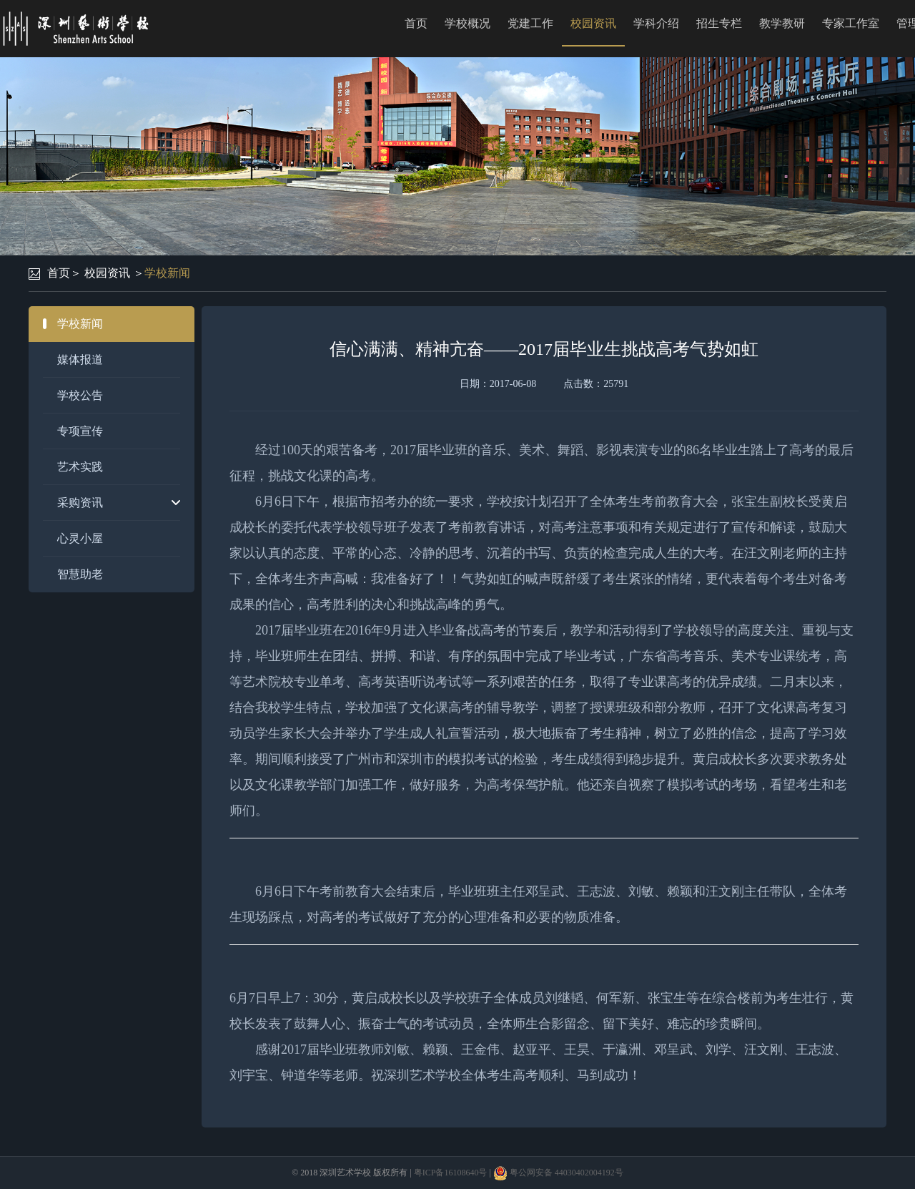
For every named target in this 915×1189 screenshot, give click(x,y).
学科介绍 (656, 23)
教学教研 (782, 23)
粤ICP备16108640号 (451, 1173)
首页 (416, 23)
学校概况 (467, 23)
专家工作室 (850, 23)
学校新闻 (167, 273)
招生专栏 (719, 23)
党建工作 (530, 23)
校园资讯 (593, 23)
